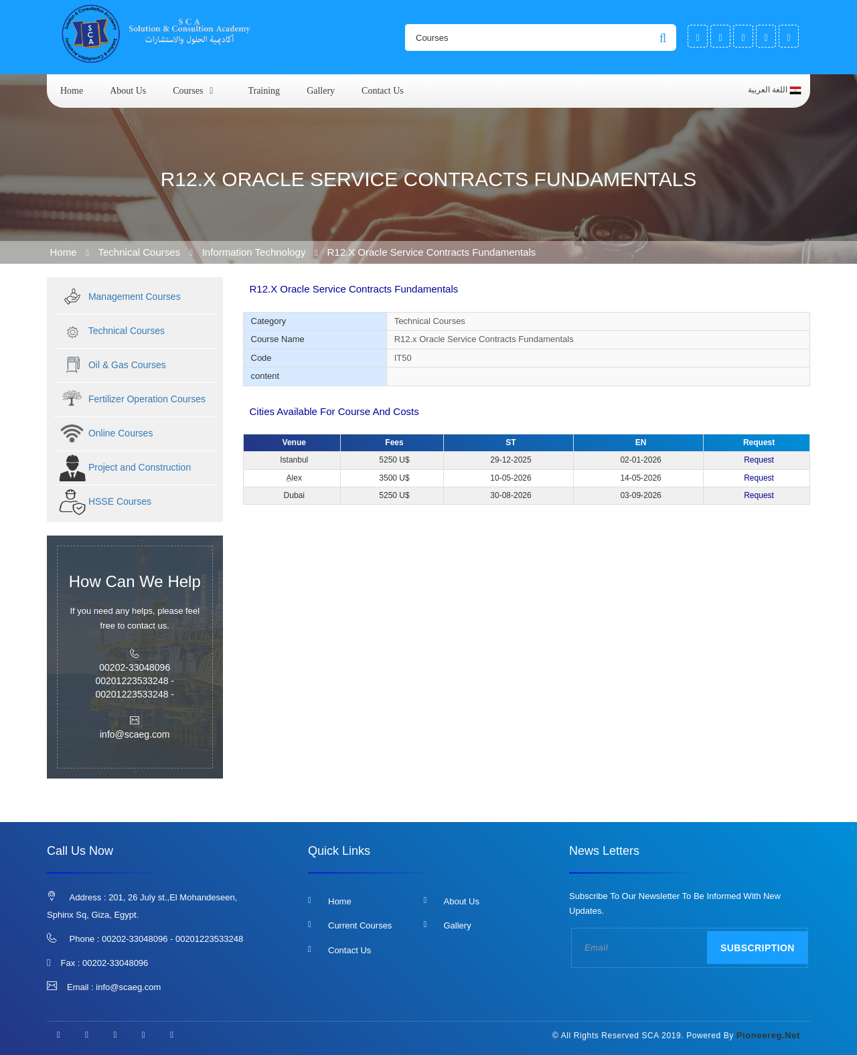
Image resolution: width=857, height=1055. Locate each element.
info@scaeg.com (128, 987)
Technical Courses (140, 252)
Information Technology (254, 252)
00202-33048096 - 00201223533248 (172, 939)
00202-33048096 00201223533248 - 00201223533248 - (134, 681)
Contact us (383, 91)
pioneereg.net (768, 1035)
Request (759, 460)
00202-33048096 (115, 963)
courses (188, 91)
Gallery (321, 91)
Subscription (757, 948)
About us (128, 91)
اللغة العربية (774, 90)
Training (264, 91)
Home (71, 91)
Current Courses (360, 925)
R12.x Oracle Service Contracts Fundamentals (431, 252)
